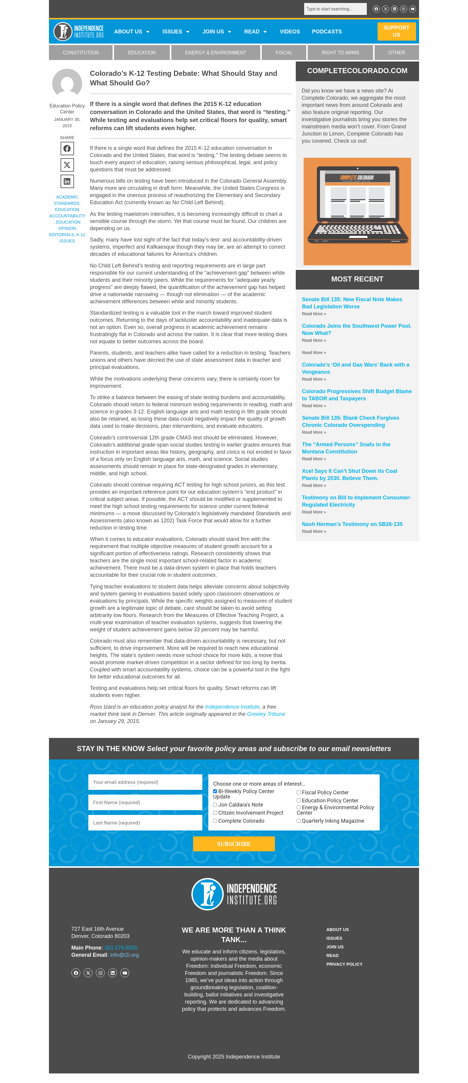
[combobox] (331, 9)
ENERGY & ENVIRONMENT (215, 53)
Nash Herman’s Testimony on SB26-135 (352, 525)
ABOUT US (132, 32)
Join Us (334, 956)
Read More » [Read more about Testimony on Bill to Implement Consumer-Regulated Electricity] (314, 512)
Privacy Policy (344, 973)
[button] (67, 149)
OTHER (396, 53)
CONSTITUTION (81, 53)
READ (256, 32)
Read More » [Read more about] (314, 353)
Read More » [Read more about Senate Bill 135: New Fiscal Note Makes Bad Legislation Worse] (314, 314)
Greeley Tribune (266, 715)
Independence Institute (232, 707)
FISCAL (284, 53)
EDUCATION (142, 53)
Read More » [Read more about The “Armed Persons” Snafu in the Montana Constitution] (314, 459)
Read (331, 965)
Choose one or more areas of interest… (259, 784)
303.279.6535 (120, 957)
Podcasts (327, 32)
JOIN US (217, 32)
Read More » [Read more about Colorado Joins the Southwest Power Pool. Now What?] (314, 341)
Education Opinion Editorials (65, 229)
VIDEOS (290, 32)
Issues (176, 32)
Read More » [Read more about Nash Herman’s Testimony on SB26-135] (314, 532)
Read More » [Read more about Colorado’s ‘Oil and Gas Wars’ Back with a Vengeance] (314, 379)
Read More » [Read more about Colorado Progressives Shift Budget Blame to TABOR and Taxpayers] (314, 406)
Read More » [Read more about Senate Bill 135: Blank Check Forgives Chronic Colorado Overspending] (314, 432)
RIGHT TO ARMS (340, 53)
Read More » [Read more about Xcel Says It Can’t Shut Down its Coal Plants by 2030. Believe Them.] (314, 486)
